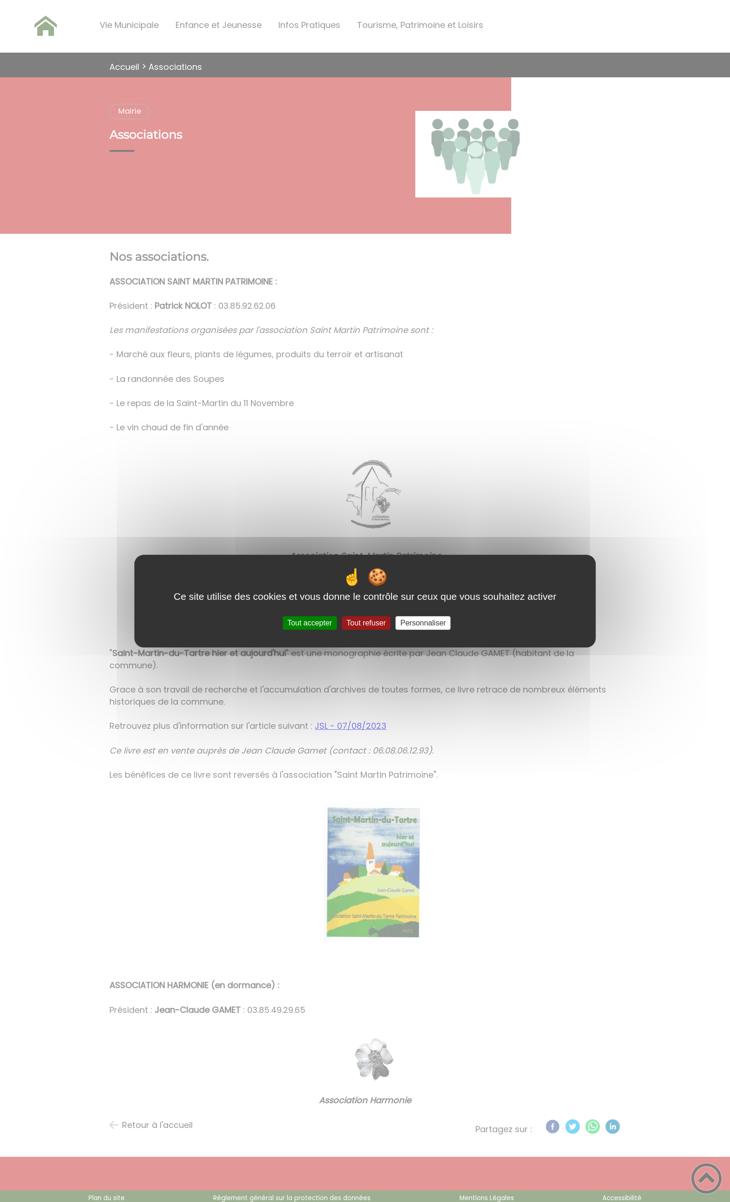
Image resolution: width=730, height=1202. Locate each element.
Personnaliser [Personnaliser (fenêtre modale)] (423, 623)
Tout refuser (365, 623)
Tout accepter (309, 623)
